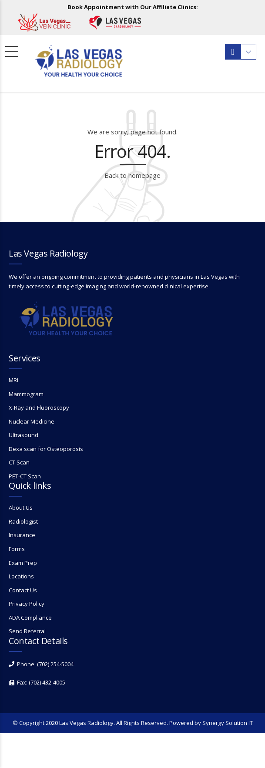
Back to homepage (132, 175)
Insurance (22, 535)
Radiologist (23, 521)
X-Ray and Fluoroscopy (39, 407)
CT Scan (19, 462)
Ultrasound (23, 435)
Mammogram (26, 394)
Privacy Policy (26, 604)
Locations (21, 576)
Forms (17, 549)
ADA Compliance (30, 617)
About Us (21, 507)
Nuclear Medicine (31, 421)
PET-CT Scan (25, 476)
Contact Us (23, 590)
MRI (13, 380)
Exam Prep (23, 563)
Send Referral (27, 631)
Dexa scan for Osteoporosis (46, 449)
